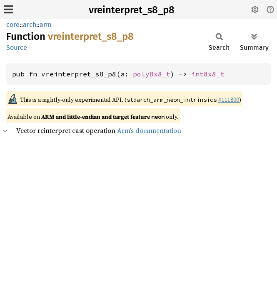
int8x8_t (208, 74)
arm (46, 25)
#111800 (228, 100)
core (13, 25)
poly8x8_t (151, 74)
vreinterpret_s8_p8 (132, 10)
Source (16, 47)
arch (29, 25)
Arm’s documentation (149, 130)
